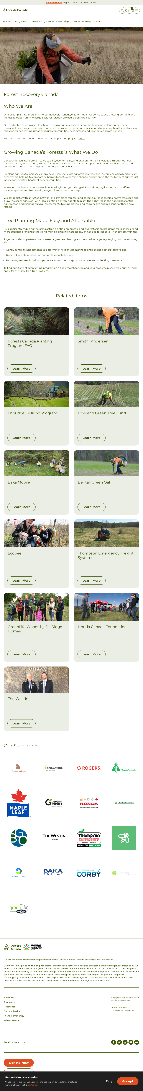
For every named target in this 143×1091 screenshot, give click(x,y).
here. (82, 138)
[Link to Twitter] (119, 1042)
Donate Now (19, 1063)
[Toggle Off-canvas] (136, 10)
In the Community (14, 1015)
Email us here (14, 1042)
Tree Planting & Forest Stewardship (50, 21)
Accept (127, 1081)
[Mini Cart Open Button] (129, 10)
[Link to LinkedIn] (136, 1042)
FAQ (128, 268)
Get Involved (12, 1011)
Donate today (54, 2)
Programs (20, 21)
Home (6, 21)
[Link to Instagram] (125, 1042)
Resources (9, 1006)
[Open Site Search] (122, 10)
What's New (11, 1020)
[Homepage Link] (15, 10)
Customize (33, 1085)
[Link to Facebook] (113, 1042)
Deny (109, 1081)
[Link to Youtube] (131, 1042)
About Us (10, 997)
